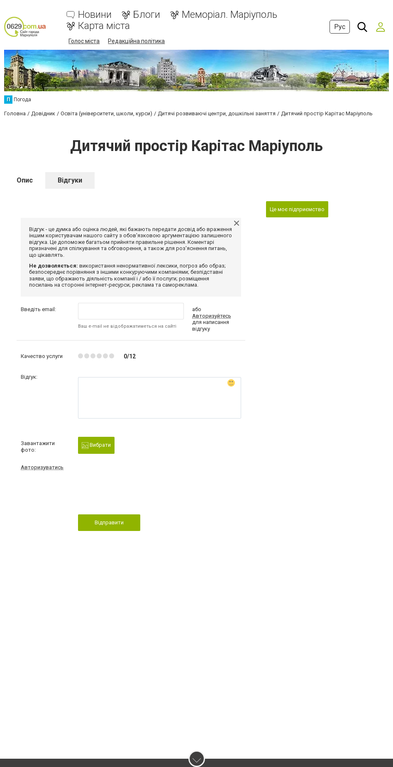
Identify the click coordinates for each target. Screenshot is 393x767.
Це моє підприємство (297, 209)
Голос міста (84, 41)
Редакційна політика (136, 41)
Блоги (146, 14)
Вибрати (96, 445)
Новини (95, 14)
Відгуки (70, 180)
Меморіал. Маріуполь (229, 14)
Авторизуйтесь (211, 316)
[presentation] (141, 495)
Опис (25, 180)
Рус (339, 27)
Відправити (109, 522)
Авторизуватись (42, 467)
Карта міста (104, 26)
